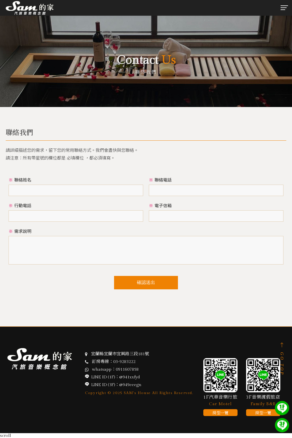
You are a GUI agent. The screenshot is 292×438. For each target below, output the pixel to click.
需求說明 (20, 231)
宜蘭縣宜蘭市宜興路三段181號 (120, 354)
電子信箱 (160, 206)
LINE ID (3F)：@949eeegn (116, 384)
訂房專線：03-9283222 (113, 361)
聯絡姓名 (20, 180)
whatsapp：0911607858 (115, 369)
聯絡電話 (160, 180)
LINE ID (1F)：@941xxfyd (115, 377)
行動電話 (20, 206)
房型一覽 (220, 413)
